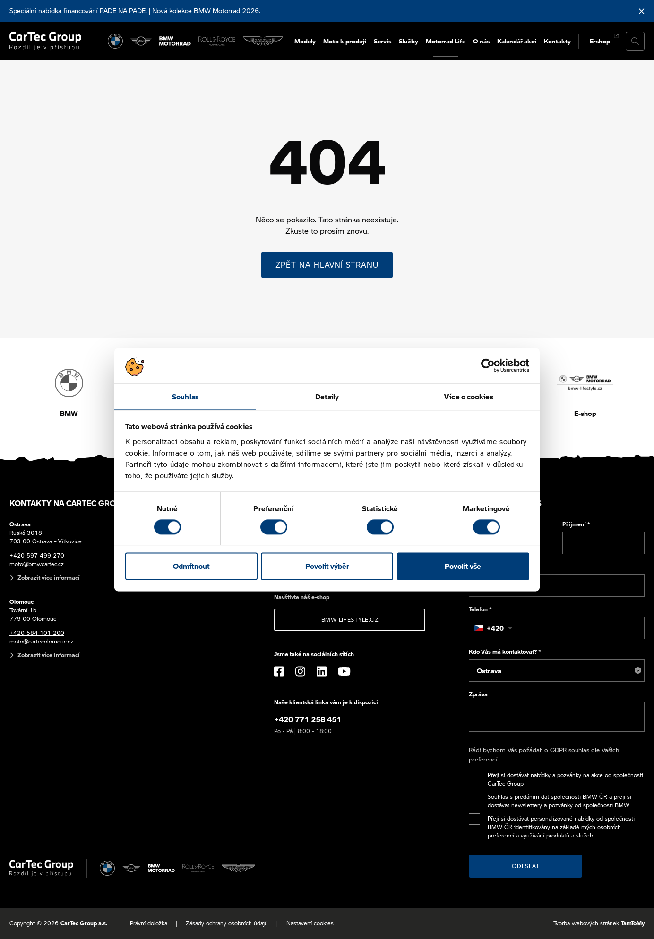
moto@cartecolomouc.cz (41, 641)
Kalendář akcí (516, 40)
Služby (408, 40)
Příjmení (576, 524)
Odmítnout (191, 566)
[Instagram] (300, 671)
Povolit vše (463, 566)
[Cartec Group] (45, 41)
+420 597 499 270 (36, 555)
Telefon (480, 609)
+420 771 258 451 (307, 719)
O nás (481, 40)
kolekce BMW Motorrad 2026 (214, 10)
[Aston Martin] (263, 41)
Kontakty (557, 40)
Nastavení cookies (310, 923)
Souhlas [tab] (185, 396)
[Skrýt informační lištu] (641, 11)
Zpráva (478, 694)
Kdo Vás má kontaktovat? (505, 652)
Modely (305, 40)
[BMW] (115, 41)
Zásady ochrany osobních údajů (227, 923)
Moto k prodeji (344, 40)
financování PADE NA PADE (104, 10)
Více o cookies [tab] (468, 396)
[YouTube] (344, 671)
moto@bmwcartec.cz (36, 564)
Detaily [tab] (327, 396)
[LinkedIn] (322, 671)
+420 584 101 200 (36, 633)
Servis (382, 40)
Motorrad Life (445, 40)
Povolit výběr (327, 566)
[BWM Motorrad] (175, 41)
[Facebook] (279, 671)
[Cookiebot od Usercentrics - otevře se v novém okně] (488, 365)
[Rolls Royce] (216, 41)
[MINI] (140, 41)
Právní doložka (148, 923)
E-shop (600, 40)
